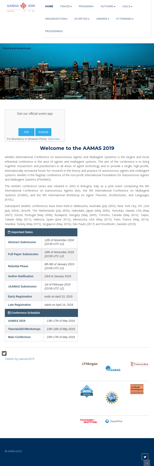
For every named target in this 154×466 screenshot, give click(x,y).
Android (43, 132)
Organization (56, 18)
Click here (54, 138)
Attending (125, 18)
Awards (102, 18)
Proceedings (54, 31)
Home (49, 6)
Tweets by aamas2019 (19, 359)
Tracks (66, 6)
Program (86, 6)
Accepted (81, 18)
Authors (108, 6)
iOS (26, 132)
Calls (127, 6)
